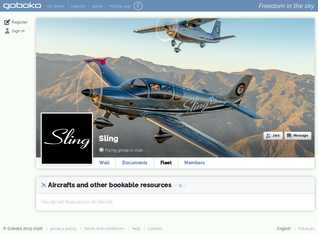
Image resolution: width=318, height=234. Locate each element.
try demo (55, 6)
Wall (104, 162)
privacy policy (63, 228)
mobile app (120, 6)
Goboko (22, 5)
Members (194, 162)
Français (307, 228)
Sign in (18, 31)
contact (155, 228)
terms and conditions (104, 228)
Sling (108, 138)
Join (275, 135)
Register (20, 22)
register (78, 6)
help (136, 228)
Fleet (166, 162)
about (97, 6)
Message (301, 135)
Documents (135, 162)
